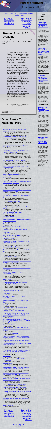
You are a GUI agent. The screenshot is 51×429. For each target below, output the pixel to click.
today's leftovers (7, 293)
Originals (30, 13)
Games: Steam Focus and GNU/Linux (12, 226)
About (11, 13)
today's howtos (7, 232)
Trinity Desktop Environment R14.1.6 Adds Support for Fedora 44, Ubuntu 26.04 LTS (17, 151)
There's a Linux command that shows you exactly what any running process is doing (17, 190)
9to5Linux (41, 19)
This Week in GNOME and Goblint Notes (13, 310)
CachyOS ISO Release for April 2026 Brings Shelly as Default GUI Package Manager (43, 51)
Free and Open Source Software (11, 201)
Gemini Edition (23, 13)
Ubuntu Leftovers (7, 224)
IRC (16, 13)
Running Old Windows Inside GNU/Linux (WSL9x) (16, 340)
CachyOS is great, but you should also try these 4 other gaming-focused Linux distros (16, 373)
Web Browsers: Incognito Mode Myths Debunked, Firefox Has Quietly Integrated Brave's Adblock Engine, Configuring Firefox (17, 320)
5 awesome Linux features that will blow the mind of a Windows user (9, 21)
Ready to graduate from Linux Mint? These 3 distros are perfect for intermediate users (16, 379)
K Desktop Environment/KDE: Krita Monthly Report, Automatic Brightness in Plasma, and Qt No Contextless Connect (16, 315)
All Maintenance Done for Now (11, 290)
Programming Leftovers (9, 238)
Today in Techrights (8, 279)
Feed (22, 15)
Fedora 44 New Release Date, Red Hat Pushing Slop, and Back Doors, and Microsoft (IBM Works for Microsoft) (17, 352)
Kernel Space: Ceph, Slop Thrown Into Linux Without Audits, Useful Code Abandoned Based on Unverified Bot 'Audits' (16, 329)
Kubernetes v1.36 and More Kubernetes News (15, 307)
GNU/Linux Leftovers (8, 216)
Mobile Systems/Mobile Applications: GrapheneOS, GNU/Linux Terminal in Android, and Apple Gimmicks (16, 337)
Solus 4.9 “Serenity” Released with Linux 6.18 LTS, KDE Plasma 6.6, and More (16, 137)
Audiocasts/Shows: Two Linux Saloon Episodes (15, 229)
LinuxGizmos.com (43, 104)
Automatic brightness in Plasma (11, 256)
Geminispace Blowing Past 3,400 (11, 174)
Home (6, 13)
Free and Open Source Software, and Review (14, 384)
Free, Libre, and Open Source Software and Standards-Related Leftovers (14, 213)
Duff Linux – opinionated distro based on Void (14, 387)
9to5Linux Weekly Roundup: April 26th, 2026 (14, 160)
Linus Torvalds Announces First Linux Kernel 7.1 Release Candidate (43, 25)
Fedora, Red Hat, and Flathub (10, 333)
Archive (17, 15)
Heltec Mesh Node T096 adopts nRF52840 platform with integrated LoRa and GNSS (43, 140)
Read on (4, 112)
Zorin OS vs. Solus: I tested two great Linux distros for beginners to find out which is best (17, 261)
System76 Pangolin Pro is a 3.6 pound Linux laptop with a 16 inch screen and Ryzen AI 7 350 (16, 368)
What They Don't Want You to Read (12, 235)
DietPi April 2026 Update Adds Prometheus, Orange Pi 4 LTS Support (43, 110)
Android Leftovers (7, 177)
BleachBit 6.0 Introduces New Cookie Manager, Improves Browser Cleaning (43, 78)
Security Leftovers (7, 304)
